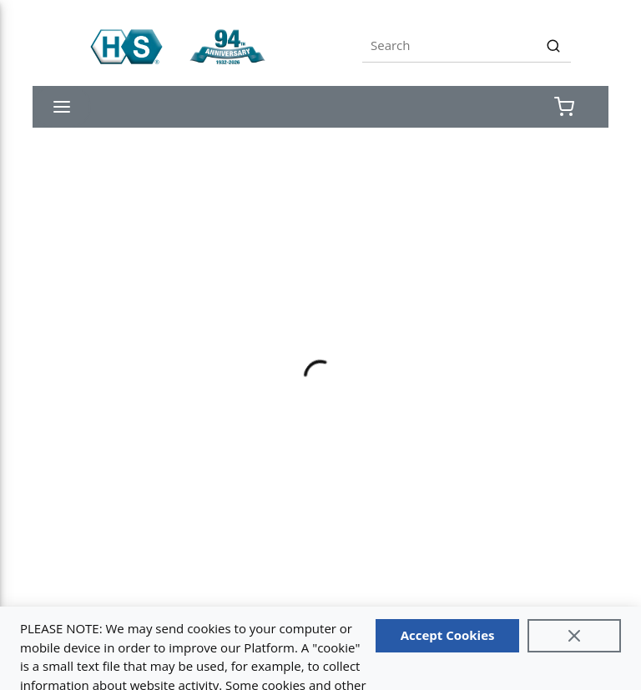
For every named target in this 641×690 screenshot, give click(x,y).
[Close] (574, 635)
